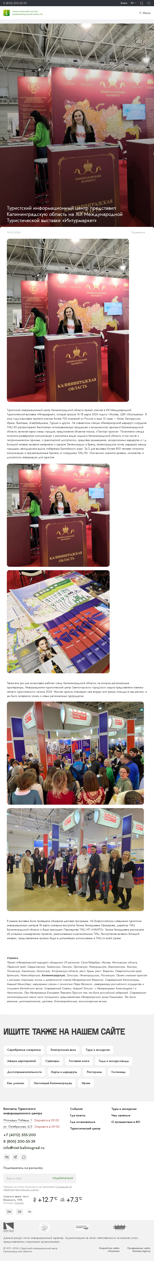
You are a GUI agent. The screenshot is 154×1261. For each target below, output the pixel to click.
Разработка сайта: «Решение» (109, 1251)
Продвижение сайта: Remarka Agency (139, 1251)
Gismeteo (19, 1204)
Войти (124, 3)
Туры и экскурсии (96, 1050)
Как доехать (98, 1073)
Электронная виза (61, 1050)
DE (19, 1213)
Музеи (60, 1084)
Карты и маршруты (19, 1073)
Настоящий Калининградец (26, 1084)
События (76, 1110)
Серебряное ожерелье (23, 1050)
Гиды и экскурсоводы (75, 1061)
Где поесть (78, 1116)
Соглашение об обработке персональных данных (37, 1189)
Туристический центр (85, 1129)
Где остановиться (82, 1123)
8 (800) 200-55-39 (15, 3)
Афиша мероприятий (132, 1050)
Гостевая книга (41, 1061)
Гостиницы (73, 1073)
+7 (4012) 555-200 (19, 1136)
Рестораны (49, 1073)
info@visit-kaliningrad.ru (24, 1149)
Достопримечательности (116, 1061)
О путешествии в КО (126, 1123)
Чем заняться (121, 1116)
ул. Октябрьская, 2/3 (17, 1127)
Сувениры (14, 1061)
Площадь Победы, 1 (17, 1121)
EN (9, 1213)
